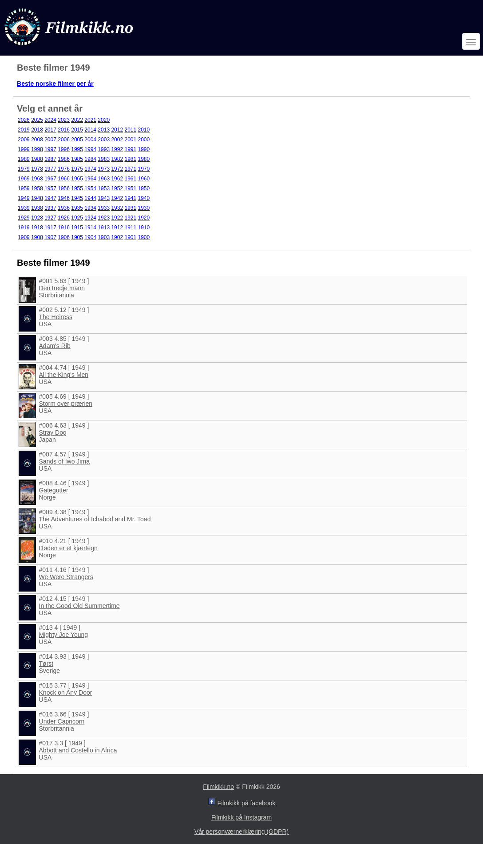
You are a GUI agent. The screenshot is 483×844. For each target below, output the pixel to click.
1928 (37, 218)
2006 (64, 139)
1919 (24, 227)
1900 (144, 237)
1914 (90, 227)
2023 (64, 120)
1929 (24, 218)
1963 (104, 179)
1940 (144, 198)
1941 (130, 198)
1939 (24, 208)
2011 (130, 130)
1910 (144, 227)
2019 (24, 130)
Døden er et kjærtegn (68, 548)
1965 (77, 179)
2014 (90, 130)
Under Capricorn (62, 721)
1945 (77, 198)
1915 (77, 227)
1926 (64, 218)
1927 (50, 218)
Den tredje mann (62, 288)
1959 (24, 188)
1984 (90, 159)
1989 (24, 159)
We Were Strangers (66, 576)
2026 (24, 120)
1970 (144, 169)
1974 (90, 169)
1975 (77, 169)
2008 (37, 139)
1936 (64, 208)
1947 (50, 198)
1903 (104, 237)
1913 (104, 227)
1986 (64, 159)
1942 (117, 198)
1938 (37, 208)
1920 (144, 218)
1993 (104, 149)
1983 (104, 159)
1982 (117, 159)
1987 (50, 159)
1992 (117, 149)
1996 (64, 149)
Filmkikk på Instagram (241, 817)
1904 (90, 237)
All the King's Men (64, 374)
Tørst (46, 663)
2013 (104, 130)
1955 (77, 188)
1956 (64, 188)
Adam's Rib (55, 345)
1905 (77, 237)
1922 (117, 218)
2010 (144, 130)
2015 (77, 130)
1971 (130, 169)
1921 (130, 218)
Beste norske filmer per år (55, 83)
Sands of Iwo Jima (64, 461)
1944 (90, 198)
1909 (24, 237)
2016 (64, 130)
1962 (117, 179)
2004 (90, 139)
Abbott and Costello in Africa (78, 750)
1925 (77, 218)
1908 (37, 237)
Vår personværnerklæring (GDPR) (241, 831)
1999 (24, 149)
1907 (50, 237)
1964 (90, 179)
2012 (117, 130)
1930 (144, 208)
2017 (50, 130)
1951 (130, 188)
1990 (144, 149)
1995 (77, 149)
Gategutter (53, 490)
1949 (24, 198)
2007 (50, 139)
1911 (130, 227)
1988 (37, 159)
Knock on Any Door (65, 692)
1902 (117, 237)
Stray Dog (53, 432)
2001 (130, 139)
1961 (130, 179)
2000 (144, 139)
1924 (90, 218)
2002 (117, 139)
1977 (50, 169)
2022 (77, 120)
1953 (104, 188)
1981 (130, 159)
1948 (37, 198)
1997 (50, 149)
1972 (117, 169)
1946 (64, 198)
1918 (37, 227)
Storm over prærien (66, 403)
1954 (90, 188)
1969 (24, 179)
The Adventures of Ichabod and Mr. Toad (95, 519)
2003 (104, 139)
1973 (104, 169)
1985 (77, 159)
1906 (64, 237)
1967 (50, 179)
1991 (130, 149)
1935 (77, 208)
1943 (104, 198)
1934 (90, 208)
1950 (144, 188)
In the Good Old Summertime (79, 605)
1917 (50, 227)
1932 (117, 208)
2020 (104, 120)
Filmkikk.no (218, 786)
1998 (37, 149)
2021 (90, 120)
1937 (50, 208)
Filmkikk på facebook (247, 803)
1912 (117, 227)
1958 (37, 188)
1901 (130, 237)
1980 (144, 159)
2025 (37, 120)
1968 (37, 179)
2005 (77, 139)
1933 (104, 208)
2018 (37, 130)
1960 (144, 179)
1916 (64, 227)
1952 (117, 188)
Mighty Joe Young (63, 634)
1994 (90, 149)
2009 (24, 139)
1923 (104, 218)
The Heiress (55, 316)
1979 (24, 169)
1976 (64, 169)
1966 (64, 179)
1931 (130, 208)
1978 (37, 169)
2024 (50, 120)
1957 (50, 188)
